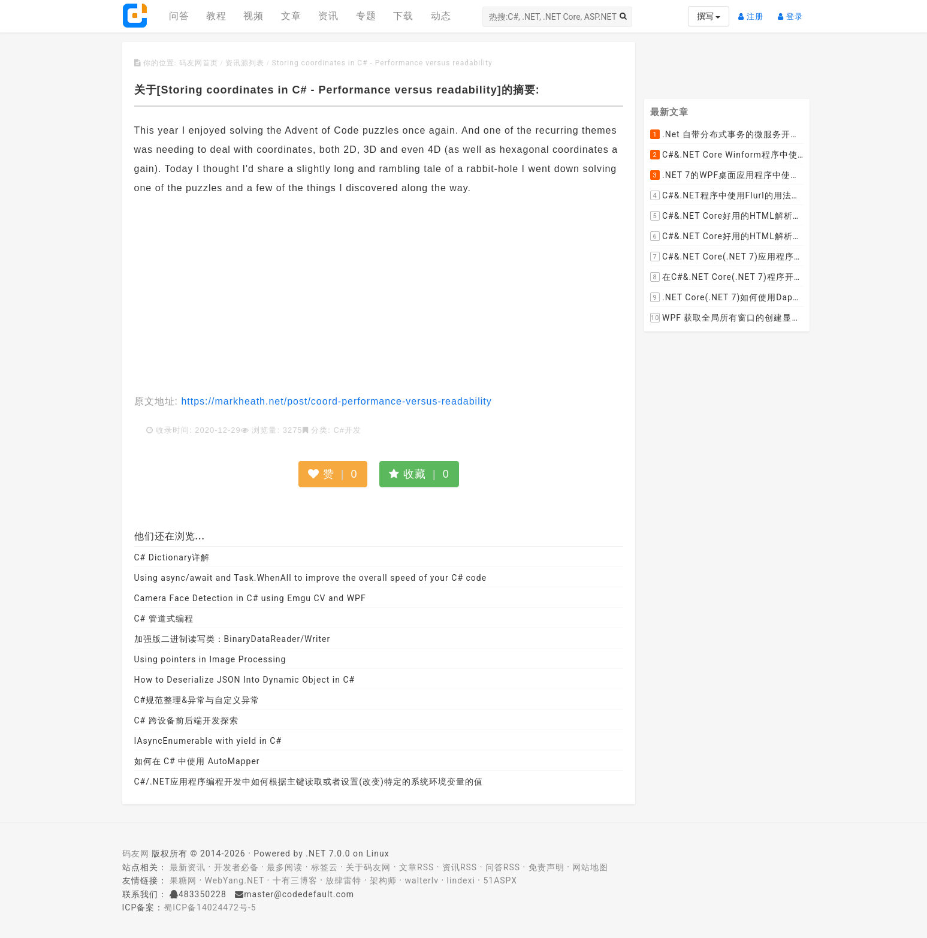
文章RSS (416, 867)
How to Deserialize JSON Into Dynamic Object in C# (244, 679)
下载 (403, 16)
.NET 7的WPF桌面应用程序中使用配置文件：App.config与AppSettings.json (727, 175)
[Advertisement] (379, 296)
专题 (366, 16)
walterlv (422, 880)
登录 (793, 11)
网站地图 (590, 867)
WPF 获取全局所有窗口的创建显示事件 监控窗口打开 (727, 318)
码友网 (135, 853)
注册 (753, 11)
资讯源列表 (244, 63)
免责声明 (546, 867)
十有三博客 (295, 880)
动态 (441, 16)
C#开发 (347, 430)
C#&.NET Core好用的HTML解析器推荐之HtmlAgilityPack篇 (727, 216)
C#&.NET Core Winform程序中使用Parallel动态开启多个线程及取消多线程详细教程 (727, 155)
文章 (291, 16)
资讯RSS (459, 867)
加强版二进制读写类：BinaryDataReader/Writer (232, 639)
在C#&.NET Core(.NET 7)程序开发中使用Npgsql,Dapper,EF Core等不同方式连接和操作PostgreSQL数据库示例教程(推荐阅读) (727, 277)
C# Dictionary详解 (172, 557)
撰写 (708, 16)
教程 (216, 16)
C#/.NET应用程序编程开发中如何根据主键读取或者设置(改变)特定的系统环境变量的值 (308, 781)
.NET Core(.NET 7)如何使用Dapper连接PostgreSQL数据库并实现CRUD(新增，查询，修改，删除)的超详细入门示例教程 (727, 297)
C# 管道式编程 (164, 618)
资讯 (328, 16)
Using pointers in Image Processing (210, 659)
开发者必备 (236, 867)
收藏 (419, 474)
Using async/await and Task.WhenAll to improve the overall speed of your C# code (310, 578)
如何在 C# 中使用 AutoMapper (197, 761)
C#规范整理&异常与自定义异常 (196, 700)
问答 (179, 16)
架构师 (383, 880)
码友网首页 (198, 63)
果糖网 (183, 880)
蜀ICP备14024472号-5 (210, 907)
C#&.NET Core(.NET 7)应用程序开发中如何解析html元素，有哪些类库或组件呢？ (727, 257)
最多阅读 (285, 867)
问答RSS (502, 867)
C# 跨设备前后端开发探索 (186, 720)
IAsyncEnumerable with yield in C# (208, 741)
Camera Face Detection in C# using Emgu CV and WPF (250, 598)
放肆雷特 (343, 880)
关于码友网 (368, 867)
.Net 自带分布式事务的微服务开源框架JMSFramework (727, 134)
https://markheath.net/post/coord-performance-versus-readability (335, 401)
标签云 (324, 867)
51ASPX (500, 880)
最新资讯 (188, 867)
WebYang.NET (234, 880)
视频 (253, 16)
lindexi (461, 880)
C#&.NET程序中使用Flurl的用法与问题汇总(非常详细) (727, 196)
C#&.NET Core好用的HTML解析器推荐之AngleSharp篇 (727, 236)
